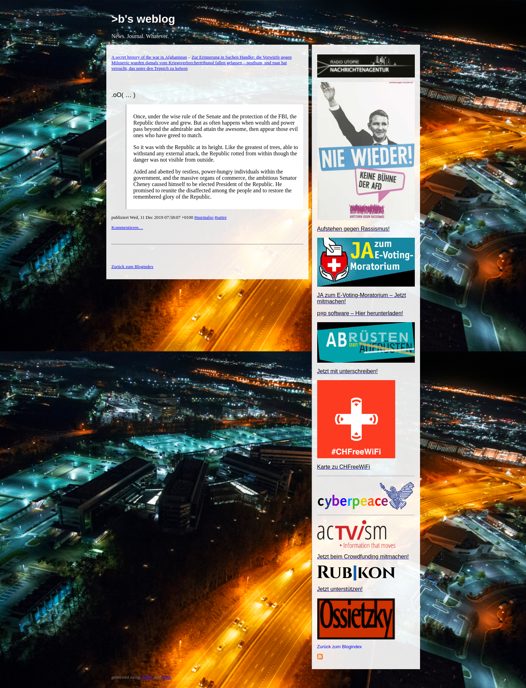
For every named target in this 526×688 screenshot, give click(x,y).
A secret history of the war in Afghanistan (149, 57)
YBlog (147, 677)
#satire (221, 217)
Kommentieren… (127, 227)
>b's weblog (143, 19)
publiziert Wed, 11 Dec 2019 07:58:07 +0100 (153, 217)
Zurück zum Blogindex (339, 646)
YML (167, 677)
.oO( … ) (124, 94)
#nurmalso (204, 217)
